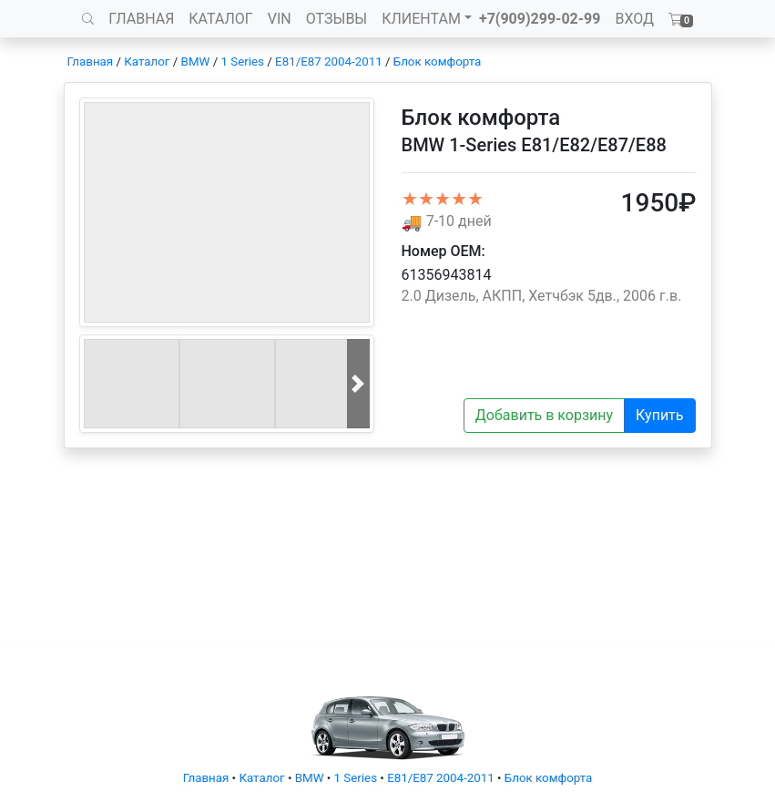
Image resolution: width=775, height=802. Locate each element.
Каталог (146, 61)
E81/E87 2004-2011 (328, 61)
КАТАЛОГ (220, 18)
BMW (195, 61)
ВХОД (634, 18)
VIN (279, 18)
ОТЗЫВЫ (336, 18)
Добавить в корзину (544, 415)
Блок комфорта (437, 61)
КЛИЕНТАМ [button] (421, 18)
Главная (90, 61)
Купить (659, 415)
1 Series (241, 61)
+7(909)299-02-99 (540, 18)
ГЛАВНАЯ (141, 18)
